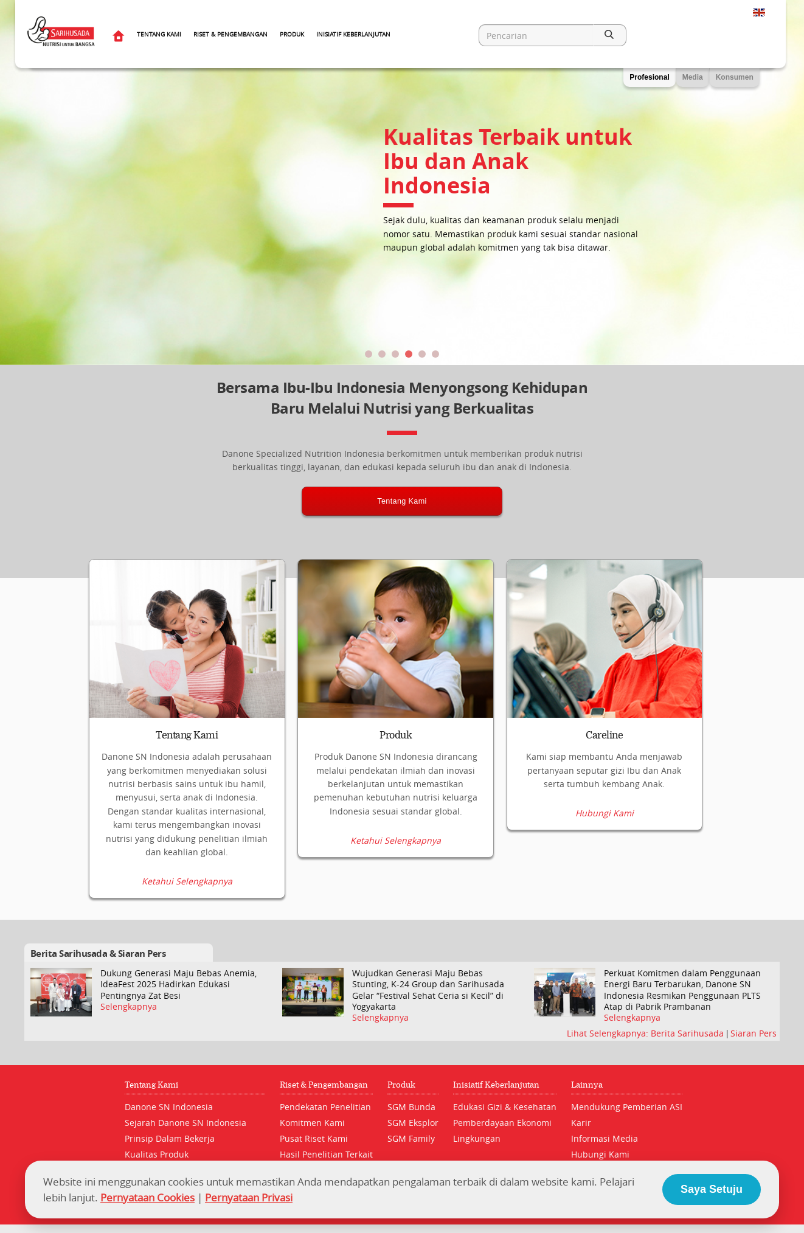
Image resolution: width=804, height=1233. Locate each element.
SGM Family (411, 1138)
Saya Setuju (712, 1189)
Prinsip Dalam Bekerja (170, 1138)
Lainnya (587, 1084)
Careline (604, 735)
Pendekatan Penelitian (325, 1106)
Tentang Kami (159, 34)
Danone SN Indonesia (169, 1106)
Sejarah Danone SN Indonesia (185, 1122)
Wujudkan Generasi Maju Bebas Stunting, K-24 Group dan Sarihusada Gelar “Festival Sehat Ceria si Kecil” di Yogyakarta (428, 990)
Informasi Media (604, 1138)
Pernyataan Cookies (147, 1197)
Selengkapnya (128, 1006)
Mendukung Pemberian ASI (626, 1106)
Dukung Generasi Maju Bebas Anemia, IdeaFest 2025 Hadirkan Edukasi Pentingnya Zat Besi (178, 984)
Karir (581, 1122)
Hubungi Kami (604, 881)
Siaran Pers (753, 1033)
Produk (292, 34)
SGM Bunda (411, 1106)
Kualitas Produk (157, 1153)
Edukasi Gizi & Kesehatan (504, 1106)
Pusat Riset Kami (314, 1138)
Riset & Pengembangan (230, 34)
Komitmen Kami (312, 1122)
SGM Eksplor (412, 1122)
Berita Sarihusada (688, 1033)
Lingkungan (477, 1138)
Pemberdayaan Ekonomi (502, 1122)
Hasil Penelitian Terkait (326, 1153)
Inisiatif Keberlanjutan (353, 34)
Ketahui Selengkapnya (187, 881)
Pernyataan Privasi (249, 1197)
